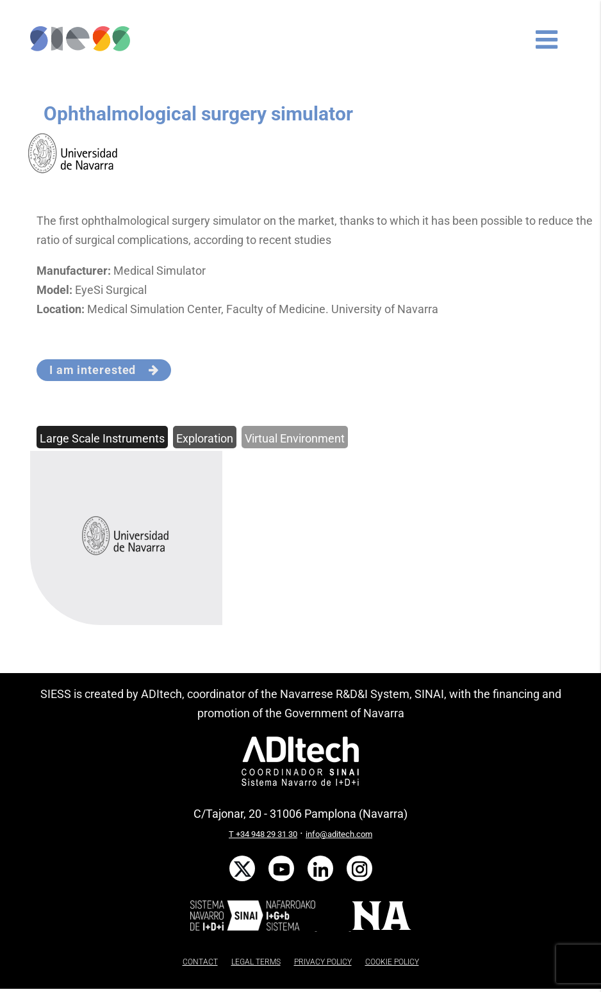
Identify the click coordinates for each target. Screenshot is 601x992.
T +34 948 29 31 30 (263, 834)
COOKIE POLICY (392, 961)
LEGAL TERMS (256, 961)
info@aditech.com (339, 834)
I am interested (104, 370)
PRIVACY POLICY (323, 961)
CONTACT (200, 961)
